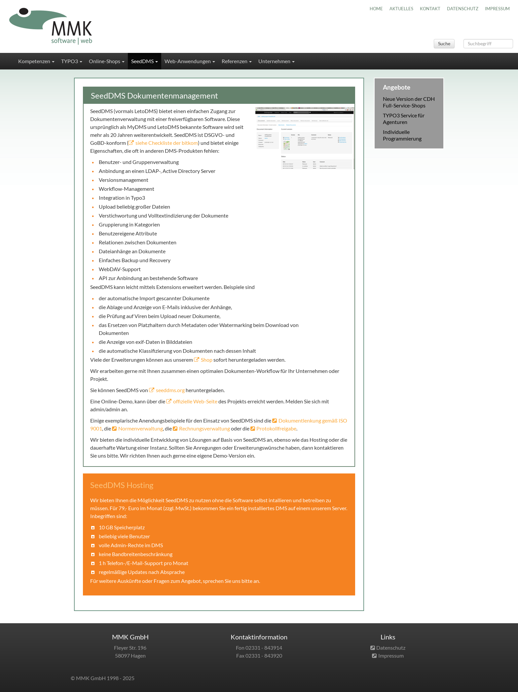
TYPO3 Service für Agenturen (404, 118)
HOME (376, 8)
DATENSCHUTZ (462, 8)
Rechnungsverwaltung (205, 428)
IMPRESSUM (497, 8)
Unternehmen (276, 61)
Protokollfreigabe (276, 428)
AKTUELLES (401, 8)
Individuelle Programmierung (402, 135)
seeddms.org (170, 390)
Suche (444, 43)
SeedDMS (144, 61)
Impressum (391, 655)
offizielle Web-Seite (195, 401)
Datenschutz (390, 647)
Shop (206, 359)
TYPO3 (71, 61)
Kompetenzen (36, 61)
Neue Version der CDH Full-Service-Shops (409, 102)
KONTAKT (430, 8)
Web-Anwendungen (190, 61)
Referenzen (237, 61)
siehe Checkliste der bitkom (166, 143)
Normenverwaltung (140, 428)
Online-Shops (107, 61)
